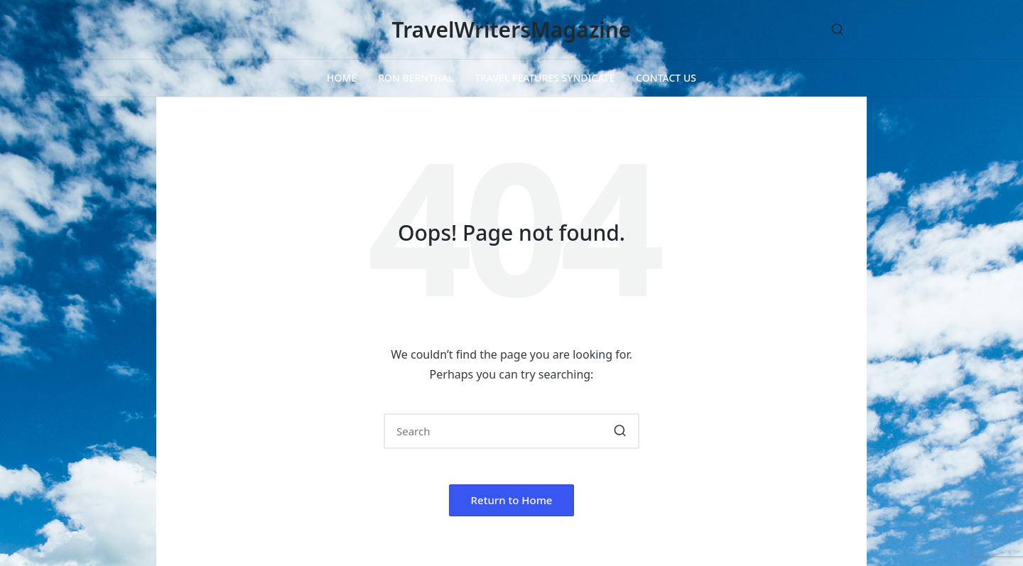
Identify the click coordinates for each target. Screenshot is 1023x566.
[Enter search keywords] (511, 431)
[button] (620, 431)
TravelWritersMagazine (512, 29)
